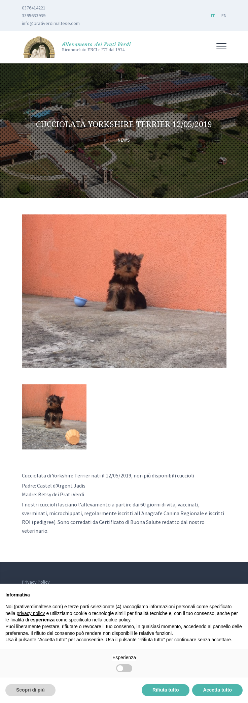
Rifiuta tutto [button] (165, 690)
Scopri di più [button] (30, 690)
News (124, 140)
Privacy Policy (36, 582)
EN (223, 15)
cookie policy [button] (117, 619)
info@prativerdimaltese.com (51, 23)
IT (213, 15)
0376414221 (33, 8)
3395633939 (33, 15)
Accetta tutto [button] (217, 690)
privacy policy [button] (30, 613)
